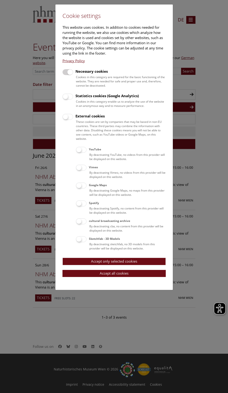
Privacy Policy (73, 60)
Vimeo (93, 167)
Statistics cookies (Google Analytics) (107, 95)
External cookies (90, 116)
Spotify (94, 203)
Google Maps (98, 185)
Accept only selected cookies (114, 261)
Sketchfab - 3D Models (104, 239)
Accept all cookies (114, 273)
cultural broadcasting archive (109, 221)
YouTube (95, 149)
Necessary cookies (91, 71)
